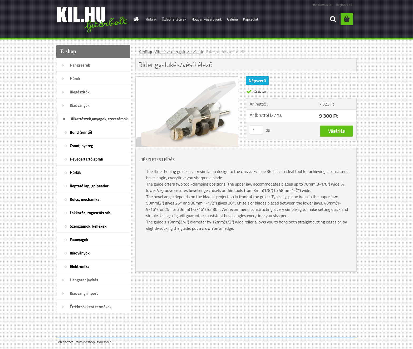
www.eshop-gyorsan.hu (95, 342)
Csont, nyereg (81, 146)
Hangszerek (80, 65)
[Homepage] (136, 19)
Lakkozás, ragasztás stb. (90, 213)
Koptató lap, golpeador (89, 186)
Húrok (75, 79)
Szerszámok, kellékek (88, 226)
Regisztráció (344, 4)
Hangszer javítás (84, 280)
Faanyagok (79, 240)
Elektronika (79, 266)
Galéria (232, 19)
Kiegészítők (80, 92)
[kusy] (256, 130)
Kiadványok (80, 105)
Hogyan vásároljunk (206, 19)
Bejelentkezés (322, 4)
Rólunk (151, 19)
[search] (333, 19)
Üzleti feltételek (174, 19)
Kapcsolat (250, 19)
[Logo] (92, 19)
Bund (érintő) (81, 132)
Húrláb (75, 172)
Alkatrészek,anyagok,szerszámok (99, 119)
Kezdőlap (145, 51)
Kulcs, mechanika (84, 199)
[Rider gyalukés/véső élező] (187, 79)
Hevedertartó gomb (86, 159)
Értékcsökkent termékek (90, 307)
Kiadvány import (84, 293)
